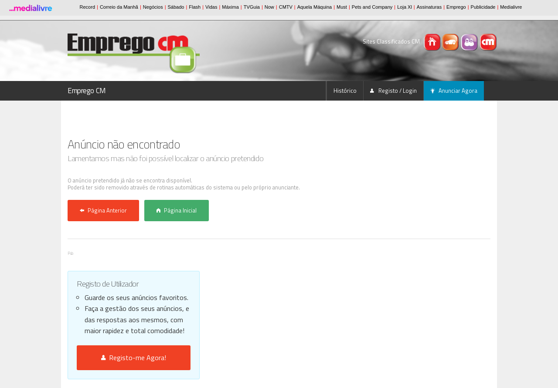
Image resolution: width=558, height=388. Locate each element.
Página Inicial (177, 210)
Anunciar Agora (453, 90)
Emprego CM (87, 90)
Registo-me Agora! (133, 357)
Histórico (345, 90)
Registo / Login (393, 90)
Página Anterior (103, 210)
